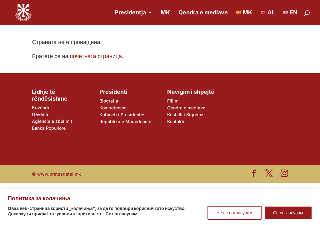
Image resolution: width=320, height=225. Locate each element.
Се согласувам (288, 212)
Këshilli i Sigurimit (186, 114)
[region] (160, 207)
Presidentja (130, 13)
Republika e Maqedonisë (125, 121)
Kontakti (175, 121)
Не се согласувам (234, 212)
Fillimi (173, 100)
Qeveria (40, 114)
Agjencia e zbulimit (52, 121)
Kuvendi (40, 107)
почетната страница (96, 56)
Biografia (108, 100)
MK (165, 13)
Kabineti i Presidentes (122, 114)
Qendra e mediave (203, 13)
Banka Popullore (49, 128)
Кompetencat (113, 107)
